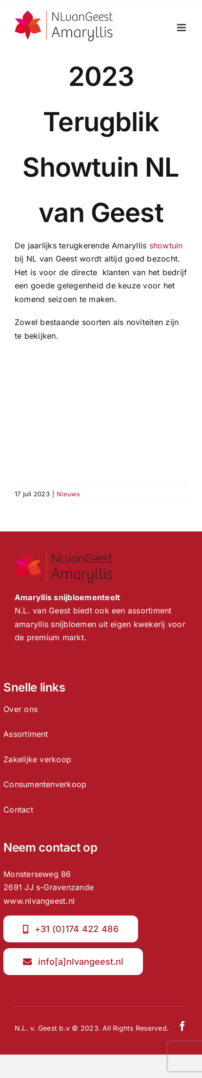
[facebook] (182, 1026)
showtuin (166, 245)
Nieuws (68, 494)
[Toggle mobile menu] (182, 27)
